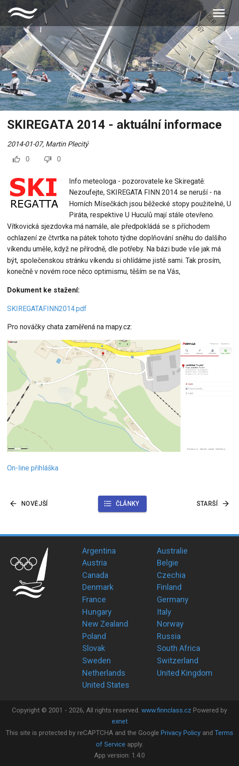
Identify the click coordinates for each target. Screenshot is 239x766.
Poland (94, 636)
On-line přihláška (32, 468)
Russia (169, 636)
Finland (169, 587)
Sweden (96, 660)
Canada (95, 575)
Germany (173, 599)
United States (105, 684)
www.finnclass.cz (166, 710)
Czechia (171, 575)
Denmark (98, 587)
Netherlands (103, 672)
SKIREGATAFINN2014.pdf (47, 308)
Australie (172, 550)
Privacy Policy (181, 733)
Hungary (97, 611)
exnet (120, 721)
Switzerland (177, 660)
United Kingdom (184, 672)
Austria (94, 562)
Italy (164, 611)
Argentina (99, 550)
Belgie (167, 562)
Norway (170, 623)
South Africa (178, 648)
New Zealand (105, 623)
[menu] (219, 13)
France (94, 599)
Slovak (93, 648)
